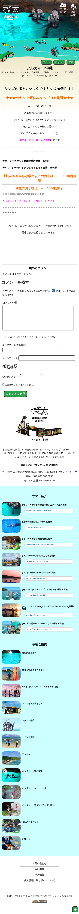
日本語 (46, 62)
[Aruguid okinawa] (11, 14)
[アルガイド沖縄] (39, 420)
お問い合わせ (39, 868)
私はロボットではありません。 (19, 390)
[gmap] (76, 477)
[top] (75, 909)
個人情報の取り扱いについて (39, 885)
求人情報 (39, 879)
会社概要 (39, 874)
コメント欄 (9, 302)
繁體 (70, 62)
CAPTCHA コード (11, 382)
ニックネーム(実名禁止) (14, 350)
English (59, 62)
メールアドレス (10, 363)
